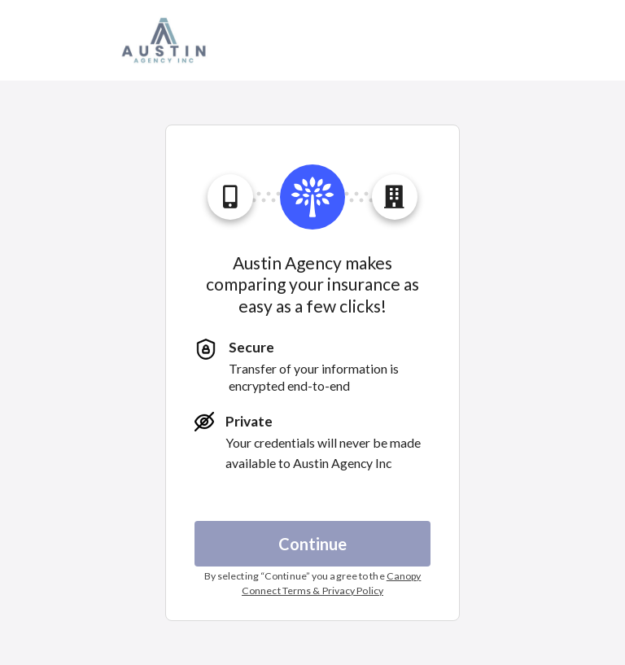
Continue (312, 543)
